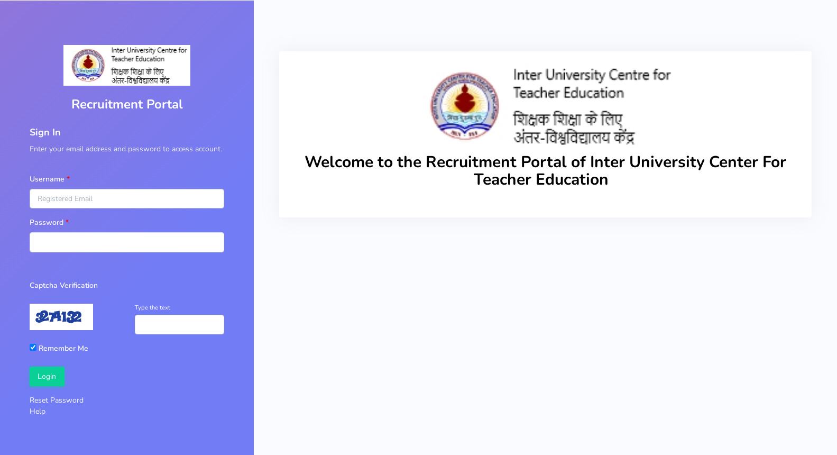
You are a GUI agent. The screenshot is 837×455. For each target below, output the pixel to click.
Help (37, 411)
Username (47, 179)
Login (47, 376)
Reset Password (57, 400)
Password (46, 222)
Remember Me (59, 348)
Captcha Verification (64, 285)
